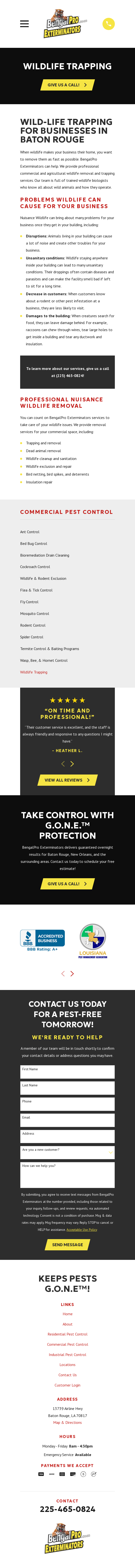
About (68, 1324)
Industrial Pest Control (67, 1355)
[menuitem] (67, 532)
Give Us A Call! (67, 84)
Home (68, 1314)
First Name (30, 1069)
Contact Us (68, 1375)
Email (26, 1118)
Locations (67, 1365)
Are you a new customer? (40, 1150)
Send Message (67, 1245)
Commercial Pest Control (67, 1344)
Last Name (30, 1085)
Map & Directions (67, 1423)
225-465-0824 (67, 1510)
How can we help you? (39, 1166)
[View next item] (72, 764)
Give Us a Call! (67, 884)
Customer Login (67, 1385)
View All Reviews (67, 780)
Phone (27, 1102)
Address (28, 1134)
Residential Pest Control (67, 1334)
